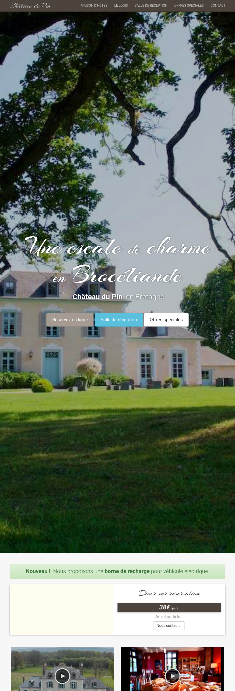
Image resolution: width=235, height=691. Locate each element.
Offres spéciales (189, 6)
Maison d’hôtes (94, 6)
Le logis (121, 6)
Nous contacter (169, 625)
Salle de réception (151, 6)
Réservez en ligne (70, 319)
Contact (218, 6)
